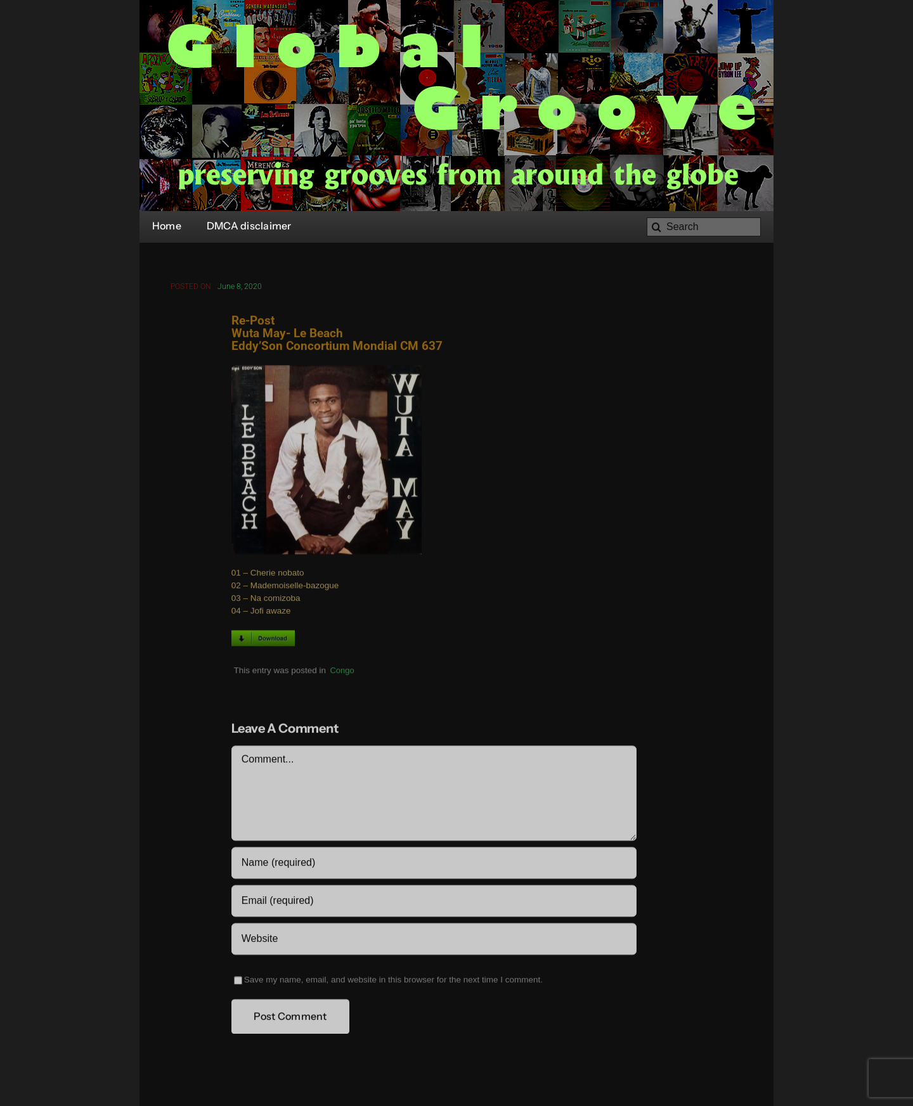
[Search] (704, 226)
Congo (342, 671)
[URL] (434, 940)
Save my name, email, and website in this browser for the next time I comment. (393, 981)
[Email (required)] (434, 902)
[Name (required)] (434, 864)
